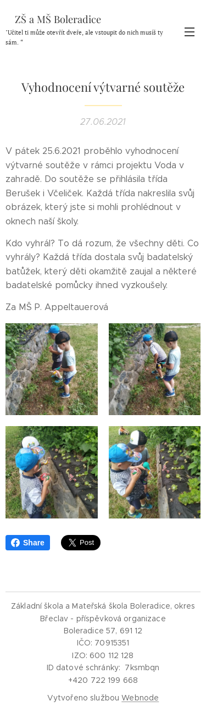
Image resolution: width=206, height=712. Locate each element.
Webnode (140, 698)
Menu (189, 31)
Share (27, 542)
